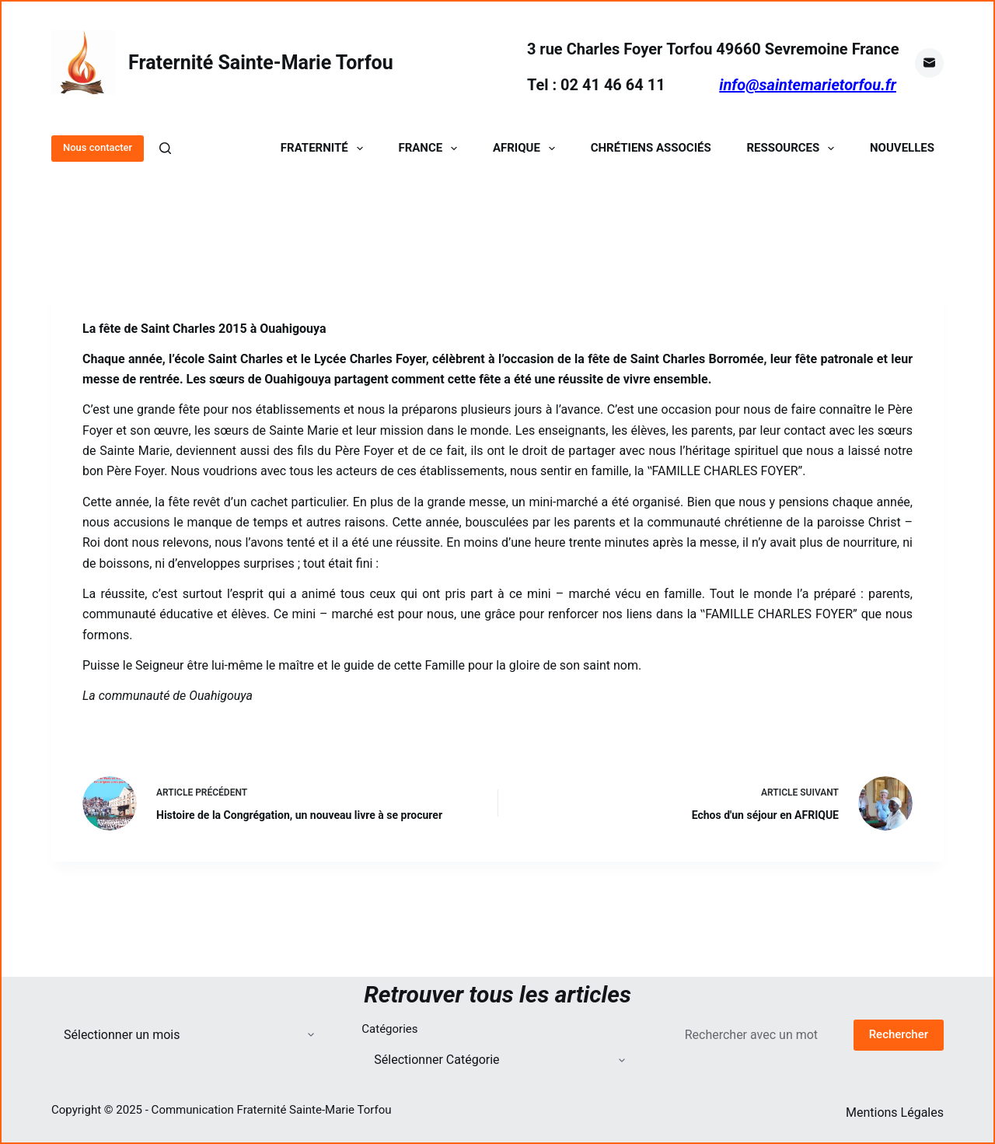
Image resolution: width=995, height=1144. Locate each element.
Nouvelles (902, 148)
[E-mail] (929, 63)
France (430, 148)
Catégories (389, 1029)
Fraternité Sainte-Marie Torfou (260, 62)
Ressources (793, 148)
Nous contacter (97, 147)
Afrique (527, 148)
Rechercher (898, 1034)
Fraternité (325, 148)
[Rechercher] (165, 148)
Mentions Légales (895, 1112)
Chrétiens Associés (651, 148)
